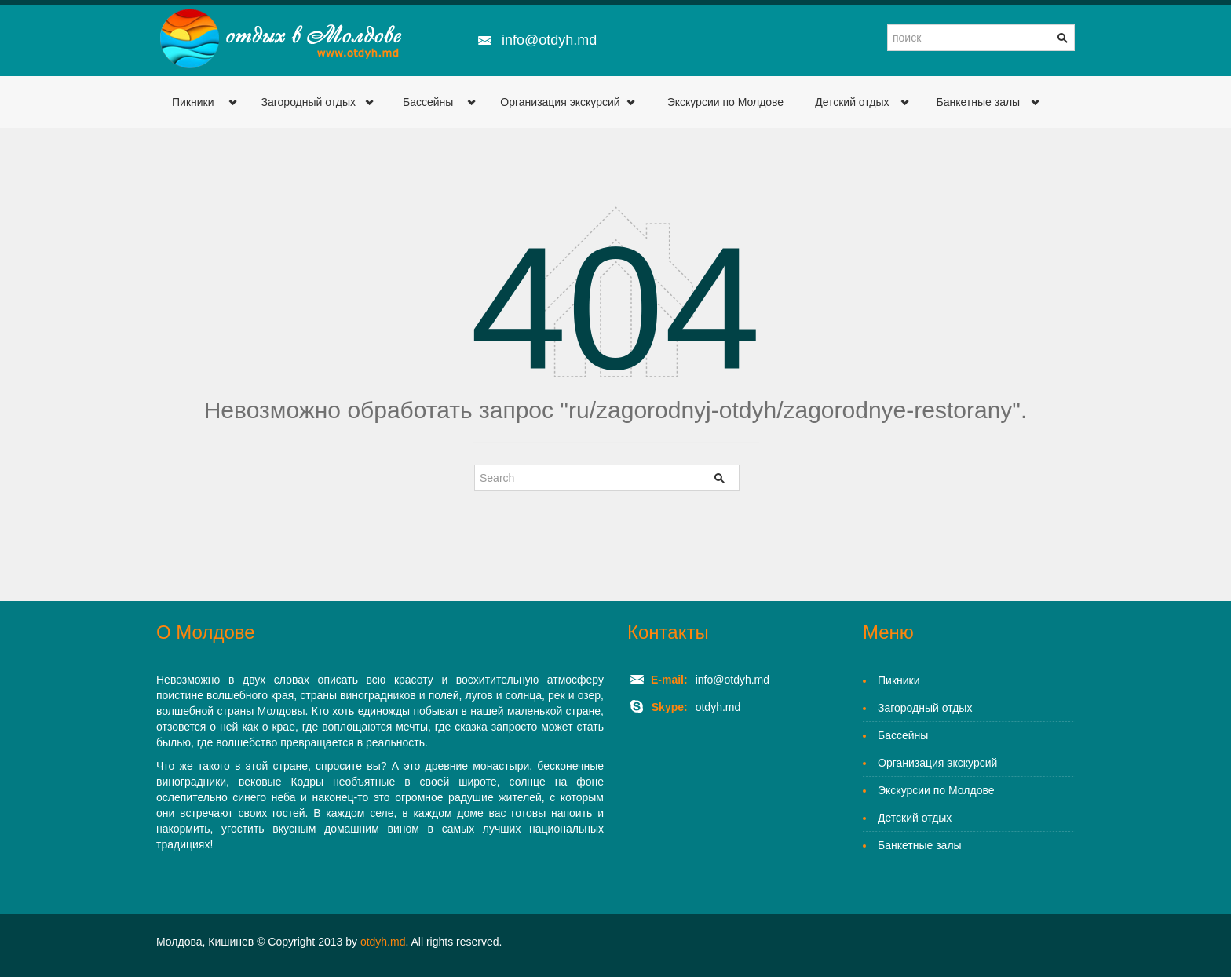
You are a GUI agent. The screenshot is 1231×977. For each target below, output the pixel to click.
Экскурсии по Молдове (725, 102)
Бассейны (428, 102)
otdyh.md (383, 941)
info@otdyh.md (549, 40)
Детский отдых (852, 102)
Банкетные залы (979, 102)
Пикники (193, 102)
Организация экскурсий (559, 102)
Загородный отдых (308, 102)
